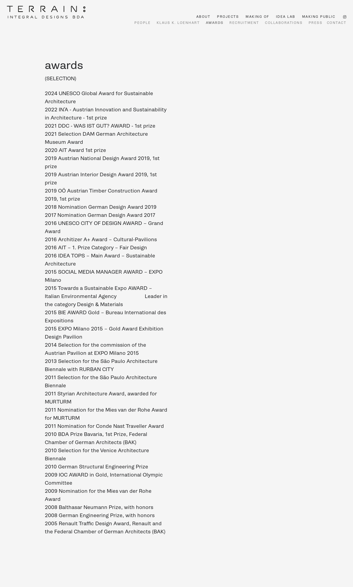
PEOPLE (142, 23)
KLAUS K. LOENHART (178, 23)
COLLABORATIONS (284, 23)
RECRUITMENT (244, 23)
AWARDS (215, 23)
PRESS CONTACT (327, 23)
